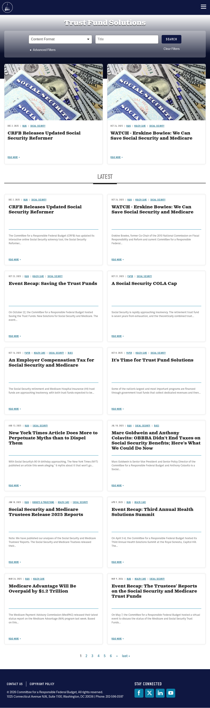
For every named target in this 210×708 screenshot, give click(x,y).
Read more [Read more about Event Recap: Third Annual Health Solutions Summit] (117, 562)
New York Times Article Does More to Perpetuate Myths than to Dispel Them (53, 438)
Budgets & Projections (43, 502)
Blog (27, 425)
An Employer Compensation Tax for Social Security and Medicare (51, 363)
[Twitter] (149, 693)
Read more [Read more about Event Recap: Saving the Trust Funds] (14, 336)
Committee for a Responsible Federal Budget (7, 7)
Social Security (56, 353)
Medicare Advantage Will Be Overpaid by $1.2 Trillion (42, 588)
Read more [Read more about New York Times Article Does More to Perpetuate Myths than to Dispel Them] (14, 485)
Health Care (39, 353)
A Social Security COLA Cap (144, 284)
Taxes (70, 353)
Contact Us (15, 684)
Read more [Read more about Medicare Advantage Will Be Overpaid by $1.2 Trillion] (14, 638)
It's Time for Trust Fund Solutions (152, 360)
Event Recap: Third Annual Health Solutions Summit (152, 512)
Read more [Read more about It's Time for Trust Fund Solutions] (117, 409)
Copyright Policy (42, 684)
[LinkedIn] (160, 693)
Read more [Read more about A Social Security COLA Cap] (117, 336)
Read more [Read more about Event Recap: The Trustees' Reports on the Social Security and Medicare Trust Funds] (117, 638)
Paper (27, 353)
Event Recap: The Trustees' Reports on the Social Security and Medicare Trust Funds (154, 591)
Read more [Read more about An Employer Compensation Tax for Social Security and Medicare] (14, 409)
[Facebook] (138, 693)
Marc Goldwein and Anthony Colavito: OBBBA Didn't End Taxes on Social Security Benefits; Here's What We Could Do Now (156, 440)
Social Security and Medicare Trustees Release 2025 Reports (46, 512)
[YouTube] (170, 693)
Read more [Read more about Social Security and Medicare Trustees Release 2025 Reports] (14, 562)
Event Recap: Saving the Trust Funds (53, 284)
